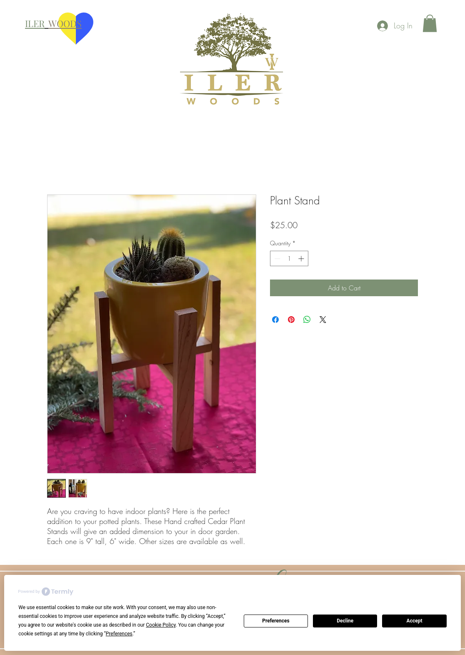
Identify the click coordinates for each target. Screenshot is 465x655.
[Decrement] (276, 258)
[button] (429, 23)
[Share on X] (323, 320)
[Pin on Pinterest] (291, 320)
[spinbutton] (289, 258)
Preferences (276, 621)
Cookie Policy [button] (160, 625)
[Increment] (302, 258)
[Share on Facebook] (275, 320)
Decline (345, 621)
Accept (414, 621)
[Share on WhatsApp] (307, 320)
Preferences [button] (119, 634)
